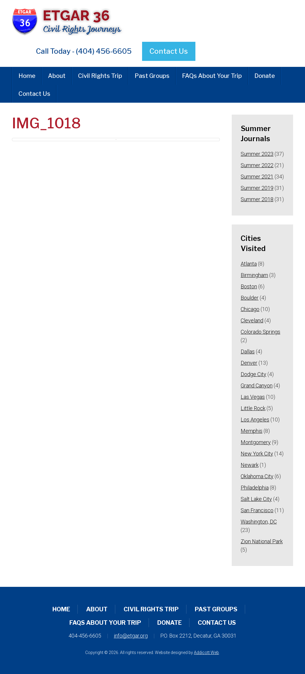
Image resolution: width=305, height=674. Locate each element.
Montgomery (256, 442)
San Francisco (257, 510)
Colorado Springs (260, 332)
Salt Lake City (256, 499)
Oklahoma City (257, 476)
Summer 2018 (257, 199)
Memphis (251, 431)
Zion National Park (262, 541)
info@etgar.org (131, 636)
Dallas (248, 351)
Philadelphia (255, 487)
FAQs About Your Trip (212, 75)
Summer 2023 (257, 154)
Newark (250, 465)
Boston (249, 286)
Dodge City (253, 374)
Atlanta (249, 264)
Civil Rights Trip (100, 75)
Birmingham (254, 275)
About (57, 75)
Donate (264, 75)
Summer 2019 (257, 188)
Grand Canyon (257, 385)
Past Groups (152, 75)
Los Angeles (255, 419)
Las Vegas (253, 397)
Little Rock (253, 408)
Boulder (250, 298)
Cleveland (252, 320)
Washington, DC (259, 521)
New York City (257, 453)
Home (26, 75)
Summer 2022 (257, 165)
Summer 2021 (257, 176)
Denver (249, 363)
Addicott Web (206, 652)
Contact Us (169, 51)
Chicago (250, 309)
